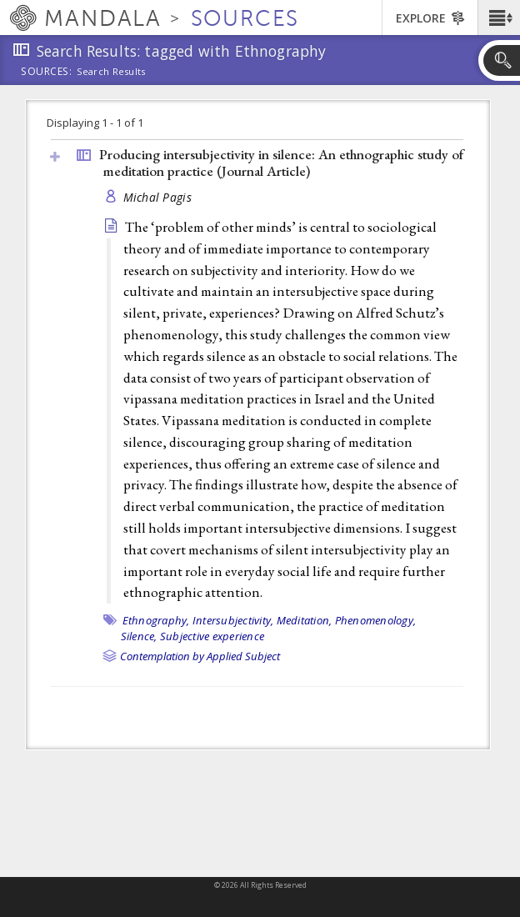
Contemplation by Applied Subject (200, 656)
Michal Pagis (157, 197)
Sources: (46, 72)
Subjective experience (212, 636)
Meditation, (304, 620)
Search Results (111, 72)
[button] (499, 17)
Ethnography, (156, 620)
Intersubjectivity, (233, 620)
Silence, (139, 636)
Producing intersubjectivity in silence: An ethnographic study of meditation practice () (281, 163)
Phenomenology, (376, 620)
